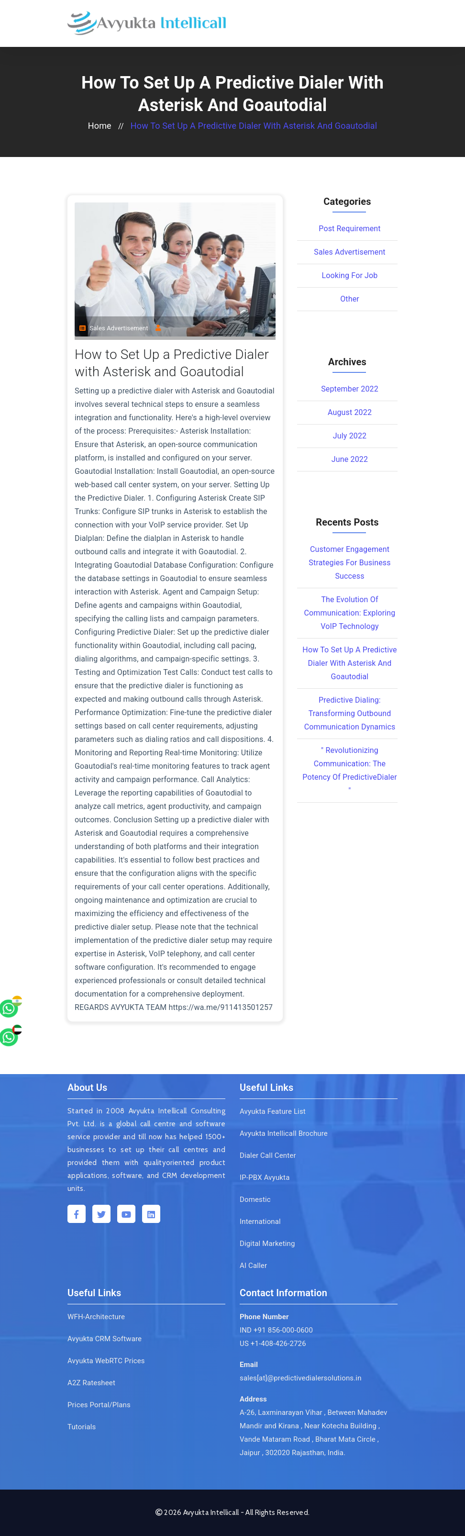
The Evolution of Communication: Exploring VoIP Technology (350, 613)
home (99, 126)
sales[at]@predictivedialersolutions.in (301, 1378)
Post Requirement (349, 228)
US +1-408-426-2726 (273, 1343)
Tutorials (81, 1427)
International (260, 1221)
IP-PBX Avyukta (264, 1177)
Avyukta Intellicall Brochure (284, 1133)
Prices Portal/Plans (99, 1405)
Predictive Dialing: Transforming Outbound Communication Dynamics (350, 713)
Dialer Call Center (268, 1155)
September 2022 (349, 388)
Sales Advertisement (113, 328)
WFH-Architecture (96, 1316)
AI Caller (253, 1265)
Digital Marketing (267, 1243)
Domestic (255, 1199)
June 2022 (350, 459)
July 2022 (349, 435)
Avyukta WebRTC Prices (106, 1361)
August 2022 (350, 412)
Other (349, 298)
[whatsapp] (26, 972)
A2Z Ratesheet (91, 1383)
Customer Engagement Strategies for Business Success (349, 563)
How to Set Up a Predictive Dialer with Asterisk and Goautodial (254, 126)
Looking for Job (349, 275)
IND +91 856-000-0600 (276, 1330)
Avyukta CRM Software (104, 1338)
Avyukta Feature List (273, 1111)
